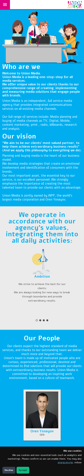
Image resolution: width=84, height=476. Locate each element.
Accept (23, 470)
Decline (9, 470)
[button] (42, 415)
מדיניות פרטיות (65, 462)
